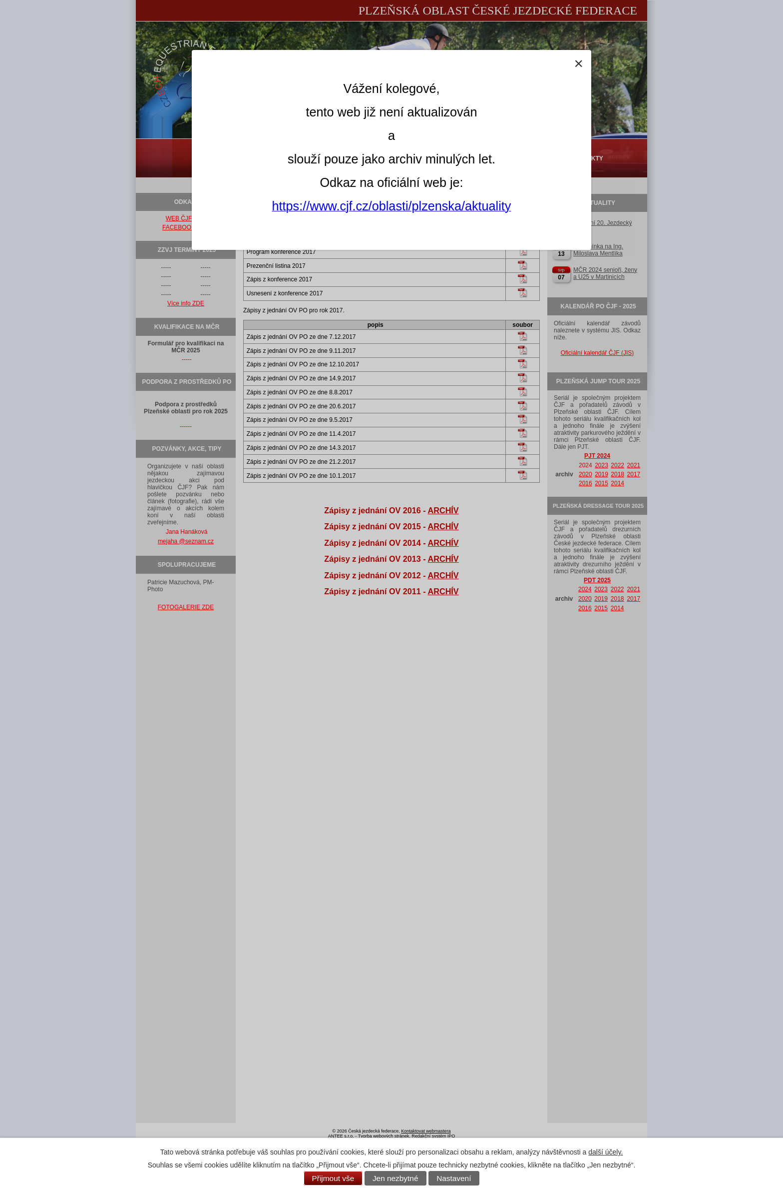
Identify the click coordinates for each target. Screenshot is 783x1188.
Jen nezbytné (395, 1178)
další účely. (605, 1152)
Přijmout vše (333, 1178)
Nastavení (453, 1178)
